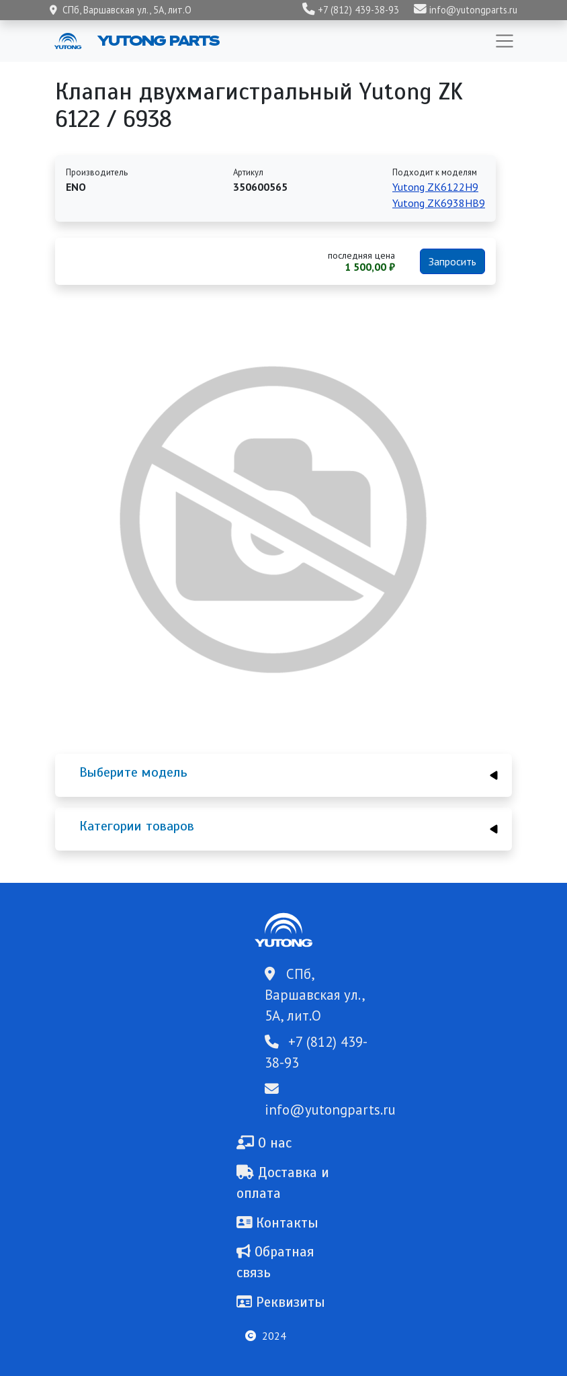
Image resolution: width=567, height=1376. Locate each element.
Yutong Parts (157, 40)
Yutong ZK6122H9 (435, 187)
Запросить (452, 261)
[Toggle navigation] (504, 41)
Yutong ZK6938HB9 (438, 203)
